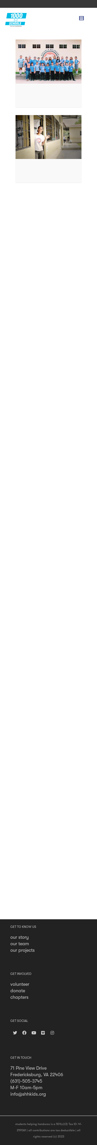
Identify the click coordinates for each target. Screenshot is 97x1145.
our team (19, 943)
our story (19, 937)
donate (17, 990)
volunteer (19, 984)
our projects (22, 950)
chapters (19, 997)
